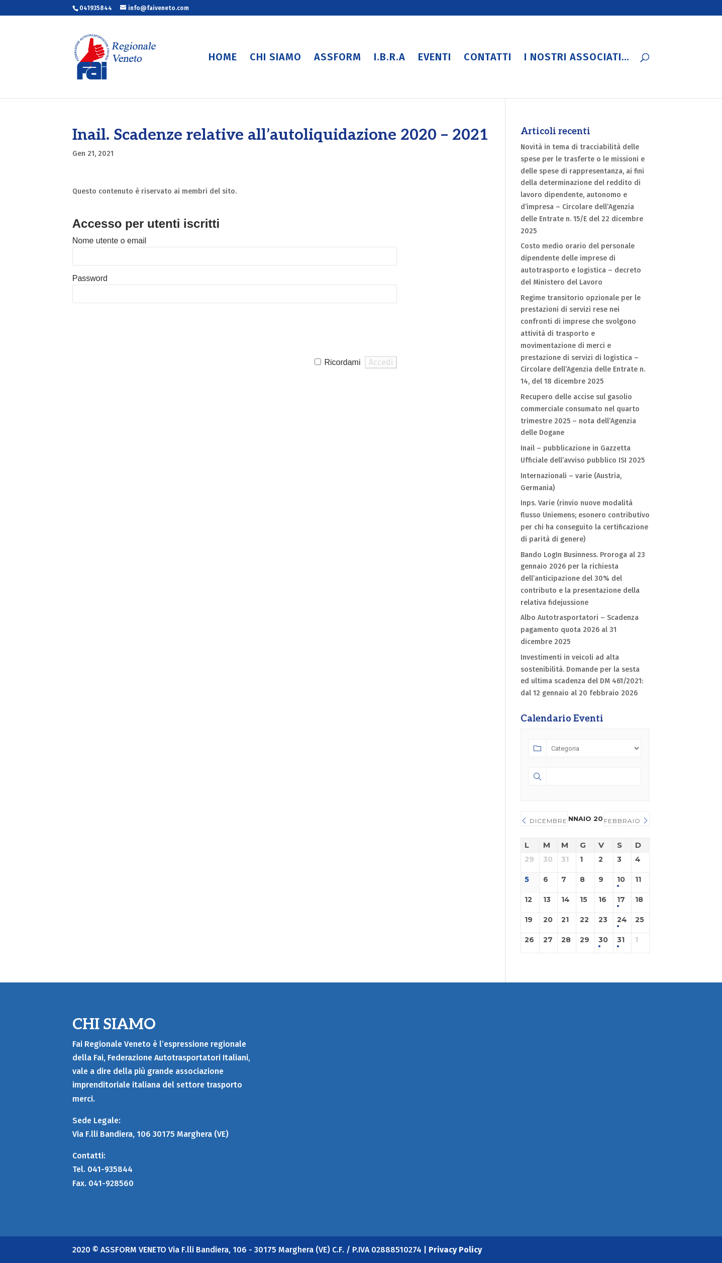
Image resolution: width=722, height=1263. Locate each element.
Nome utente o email (109, 240)
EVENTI (434, 58)
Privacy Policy (455, 1249)
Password (90, 278)
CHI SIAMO (275, 58)
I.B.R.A (389, 58)
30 (603, 940)
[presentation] (148, 329)
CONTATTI (487, 58)
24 (622, 920)
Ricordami (342, 362)
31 (621, 940)
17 (621, 899)
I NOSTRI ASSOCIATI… (577, 58)
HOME (223, 58)
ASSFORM (337, 58)
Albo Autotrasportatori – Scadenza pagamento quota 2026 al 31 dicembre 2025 (580, 629)
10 (621, 879)
